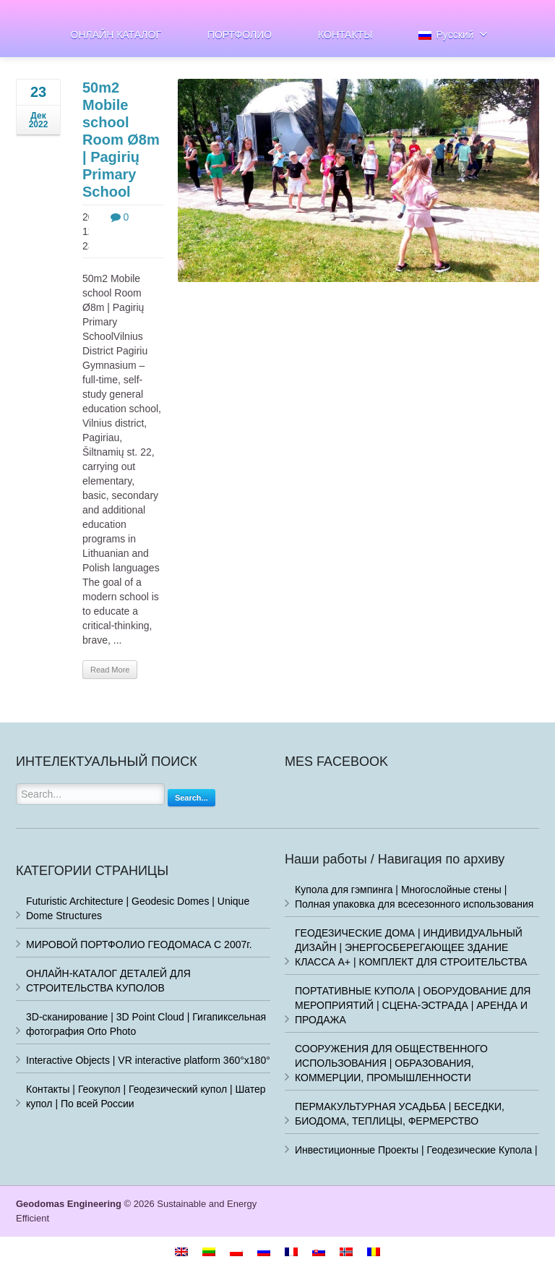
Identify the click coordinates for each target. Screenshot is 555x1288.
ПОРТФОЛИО (239, 34)
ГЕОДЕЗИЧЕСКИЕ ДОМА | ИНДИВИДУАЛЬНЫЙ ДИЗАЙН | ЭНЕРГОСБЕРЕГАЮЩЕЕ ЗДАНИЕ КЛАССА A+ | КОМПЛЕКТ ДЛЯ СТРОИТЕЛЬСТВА (411, 947)
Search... (191, 797)
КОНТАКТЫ (345, 34)
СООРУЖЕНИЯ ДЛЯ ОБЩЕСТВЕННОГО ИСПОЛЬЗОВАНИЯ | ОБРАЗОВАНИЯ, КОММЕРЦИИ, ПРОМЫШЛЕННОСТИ (391, 1063)
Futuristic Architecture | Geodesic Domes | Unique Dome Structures (137, 908)
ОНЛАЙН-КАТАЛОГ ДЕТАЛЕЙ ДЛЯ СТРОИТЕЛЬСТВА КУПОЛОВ (108, 981)
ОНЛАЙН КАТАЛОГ (116, 34)
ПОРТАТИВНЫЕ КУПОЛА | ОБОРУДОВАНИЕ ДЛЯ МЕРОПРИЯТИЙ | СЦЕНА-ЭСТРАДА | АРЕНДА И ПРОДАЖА (412, 1005)
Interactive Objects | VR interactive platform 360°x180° (148, 1060)
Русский (453, 33)
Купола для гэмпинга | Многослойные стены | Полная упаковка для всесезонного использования (414, 897)
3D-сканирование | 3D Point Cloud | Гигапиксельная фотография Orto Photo (146, 1024)
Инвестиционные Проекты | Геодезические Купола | (416, 1150)
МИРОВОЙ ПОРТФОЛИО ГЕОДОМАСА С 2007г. (139, 944)
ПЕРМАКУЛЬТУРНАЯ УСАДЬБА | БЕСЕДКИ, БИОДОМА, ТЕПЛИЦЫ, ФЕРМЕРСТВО (399, 1114)
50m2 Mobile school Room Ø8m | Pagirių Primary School (121, 140)
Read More (109, 669)
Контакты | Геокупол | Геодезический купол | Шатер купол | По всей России (146, 1096)
